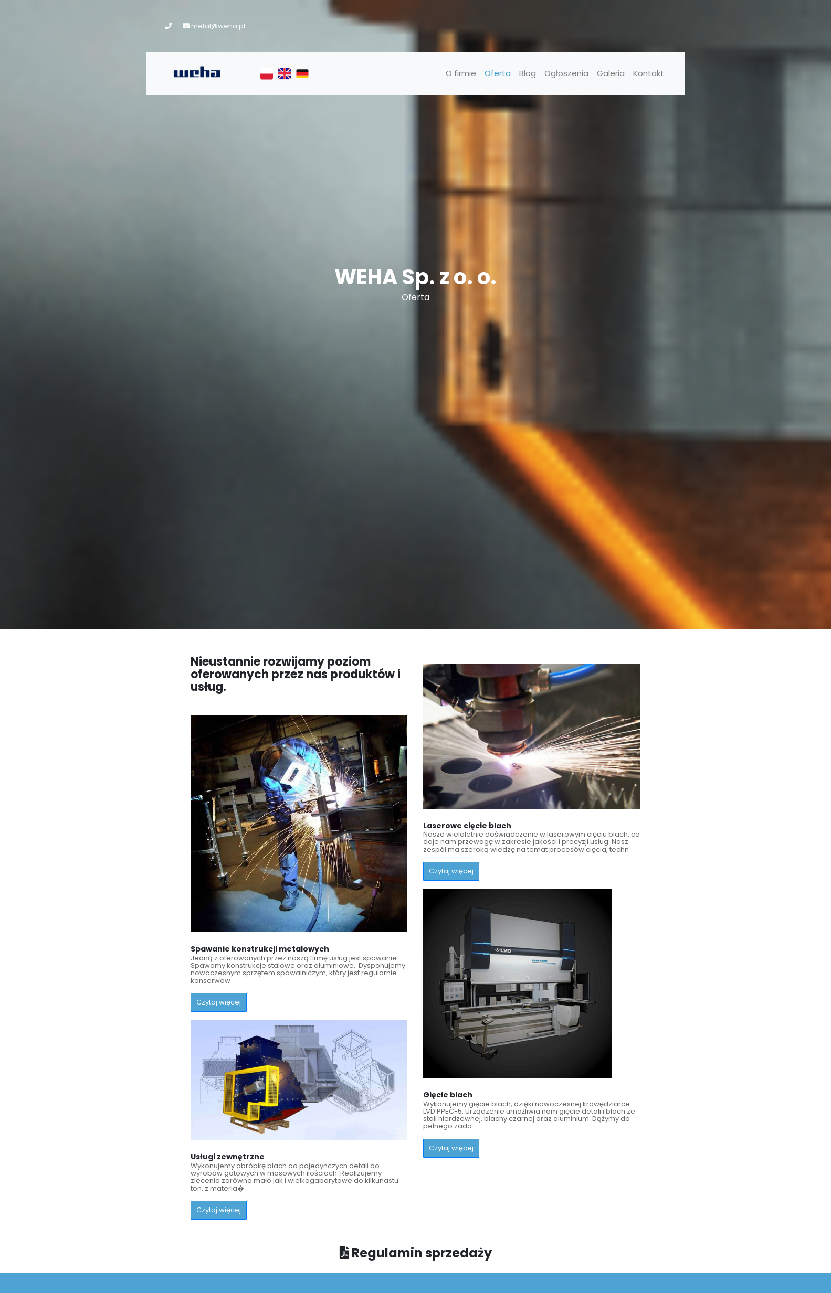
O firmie (461, 73)
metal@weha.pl (218, 26)
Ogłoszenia (566, 73)
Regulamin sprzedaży (416, 1253)
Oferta (498, 73)
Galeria (611, 73)
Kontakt (648, 73)
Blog (527, 73)
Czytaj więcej (218, 1002)
